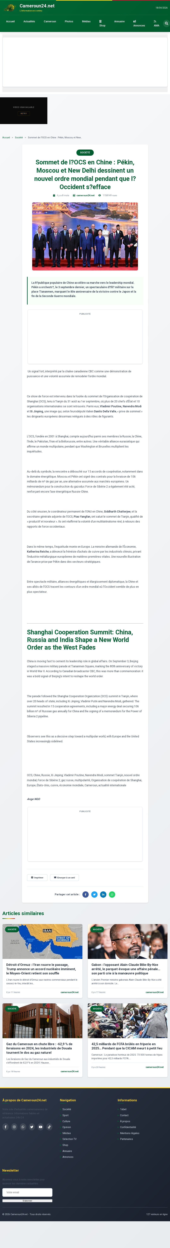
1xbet (123, 1109)
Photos (69, 21)
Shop (102, 23)
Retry (24, 114)
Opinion (67, 1127)
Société (19, 137)
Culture (66, 1121)
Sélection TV (70, 1139)
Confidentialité (128, 1127)
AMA (156, 23)
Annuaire (119, 21)
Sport (66, 1115)
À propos (125, 1121)
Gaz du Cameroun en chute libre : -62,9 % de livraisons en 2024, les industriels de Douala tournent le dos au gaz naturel (39, 1048)
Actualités (29, 21)
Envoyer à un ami (64, 877)
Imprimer (37, 877)
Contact (124, 1115)
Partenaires (126, 1139)
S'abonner (27, 1201)
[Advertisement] (85, 62)
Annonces (139, 23)
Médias (86, 21)
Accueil (10, 21)
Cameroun (50, 21)
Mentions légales (129, 1133)
